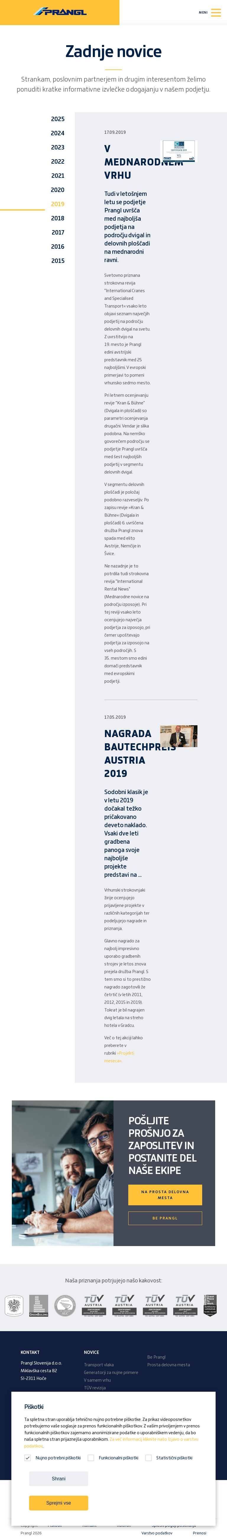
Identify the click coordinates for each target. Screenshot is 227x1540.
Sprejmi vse (58, 1502)
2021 (57, 176)
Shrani (58, 1478)
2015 (57, 261)
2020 (57, 190)
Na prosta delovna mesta (165, 1195)
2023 (57, 147)
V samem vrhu (97, 1380)
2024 (57, 133)
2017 (58, 233)
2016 (57, 247)
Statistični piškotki (168, 1458)
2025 (57, 119)
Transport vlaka (99, 1365)
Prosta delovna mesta (168, 1365)
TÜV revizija (95, 1388)
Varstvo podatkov (157, 1533)
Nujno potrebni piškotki (52, 1458)
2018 (57, 218)
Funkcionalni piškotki (112, 1458)
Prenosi (199, 1533)
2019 (57, 204)
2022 (57, 162)
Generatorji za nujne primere (111, 1372)
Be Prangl (165, 1218)
